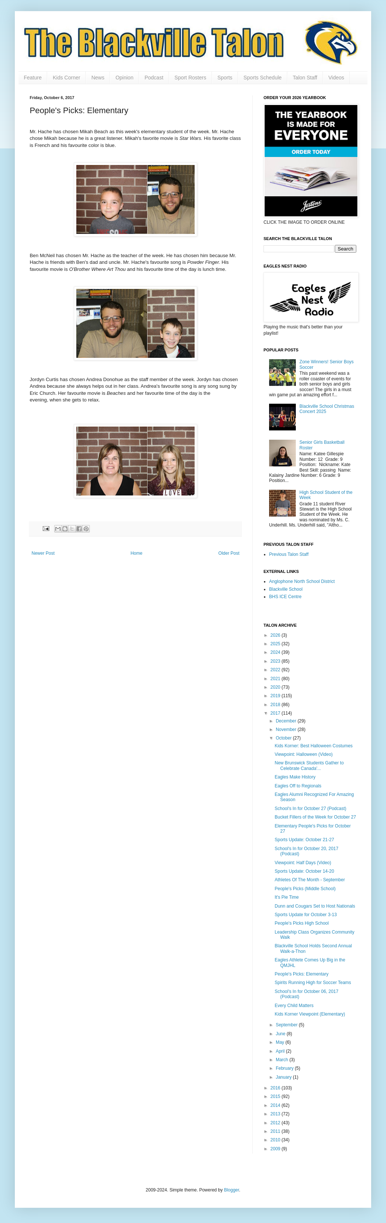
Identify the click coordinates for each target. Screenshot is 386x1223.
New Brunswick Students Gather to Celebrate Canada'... (309, 765)
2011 (276, 1131)
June (281, 1033)
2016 (276, 1088)
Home (137, 553)
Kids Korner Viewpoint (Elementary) (310, 1014)
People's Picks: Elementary (301, 974)
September (287, 1024)
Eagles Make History (295, 777)
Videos (336, 78)
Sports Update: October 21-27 (304, 839)
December (287, 721)
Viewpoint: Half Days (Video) (303, 862)
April (281, 1051)
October (284, 738)
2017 (276, 713)
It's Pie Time (287, 897)
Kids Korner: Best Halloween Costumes (314, 745)
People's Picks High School (302, 923)
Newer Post (43, 553)
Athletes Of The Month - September (310, 879)
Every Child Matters (294, 1005)
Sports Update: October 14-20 (304, 871)
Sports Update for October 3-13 (306, 914)
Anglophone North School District (302, 581)
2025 (276, 643)
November (287, 729)
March (283, 1059)
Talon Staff (305, 78)
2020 (276, 687)
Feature (33, 78)
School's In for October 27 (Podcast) (310, 808)
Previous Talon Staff (288, 554)
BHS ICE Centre (285, 596)
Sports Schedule (262, 78)
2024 (276, 652)
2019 (276, 695)
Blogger (231, 1190)
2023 (276, 661)
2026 (276, 635)
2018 (276, 704)
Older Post (228, 553)
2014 (276, 1105)
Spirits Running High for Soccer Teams (313, 982)
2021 (276, 678)
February (285, 1068)
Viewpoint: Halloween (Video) (304, 754)
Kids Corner (66, 78)
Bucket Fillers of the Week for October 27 (315, 817)
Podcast (153, 78)
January (284, 1077)
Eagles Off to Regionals (298, 785)
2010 (276, 1139)
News (97, 78)
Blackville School (285, 589)
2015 (276, 1096)
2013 (276, 1114)
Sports (224, 78)
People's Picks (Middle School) (305, 888)
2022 (276, 669)
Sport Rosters (190, 78)
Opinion (124, 78)
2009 (276, 1148)
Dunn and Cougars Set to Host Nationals (315, 906)
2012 (276, 1122)
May (280, 1042)
